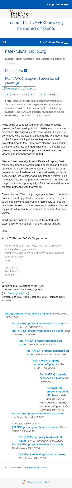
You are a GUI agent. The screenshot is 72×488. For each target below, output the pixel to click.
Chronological (12, 88)
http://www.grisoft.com (15, 293)
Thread (29, 88)
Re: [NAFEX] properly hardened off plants (38, 323)
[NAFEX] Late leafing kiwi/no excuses (42, 454)
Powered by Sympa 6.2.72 (38, 482)
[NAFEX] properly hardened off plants (28, 313)
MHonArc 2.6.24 (38, 467)
